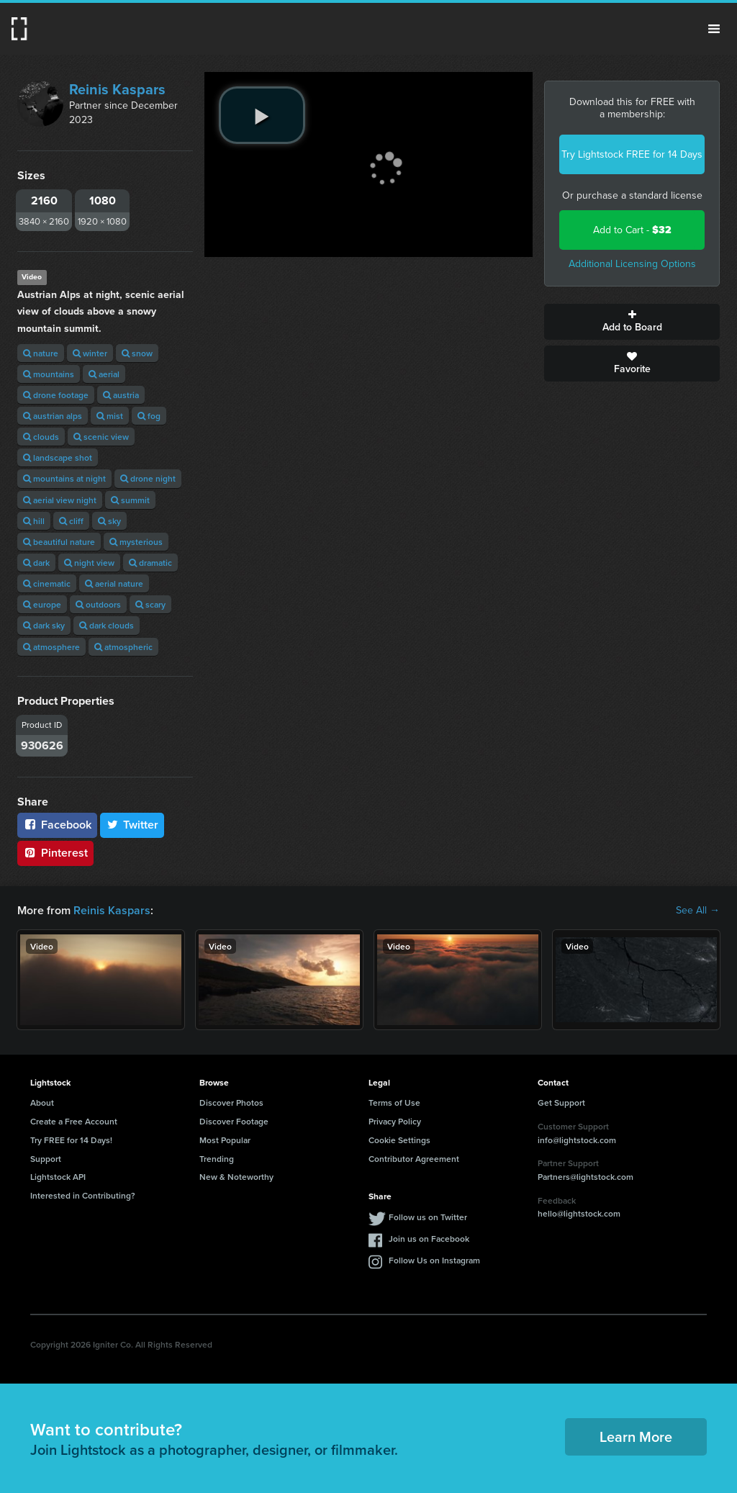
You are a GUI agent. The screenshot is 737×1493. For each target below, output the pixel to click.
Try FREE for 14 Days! (71, 1140)
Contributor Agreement (413, 1159)
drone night (148, 478)
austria (121, 395)
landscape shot (57, 457)
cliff (71, 521)
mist (109, 416)
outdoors (98, 604)
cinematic (47, 583)
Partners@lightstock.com (585, 1177)
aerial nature (114, 583)
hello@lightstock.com (579, 1213)
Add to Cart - (632, 230)
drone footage (56, 395)
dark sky (44, 625)
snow (137, 353)
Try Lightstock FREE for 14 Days (631, 154)
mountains (48, 374)
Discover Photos (231, 1102)
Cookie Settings (399, 1140)
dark (36, 562)
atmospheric (123, 647)
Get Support (561, 1102)
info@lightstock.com (577, 1140)
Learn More (636, 1436)
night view (89, 562)
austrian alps (52, 416)
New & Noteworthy (236, 1177)
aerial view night (59, 500)
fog (148, 416)
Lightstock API (58, 1177)
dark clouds (106, 625)
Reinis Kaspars (117, 89)
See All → (698, 910)
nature (40, 353)
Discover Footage (233, 1121)
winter (90, 353)
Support (45, 1159)
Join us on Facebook (429, 1238)
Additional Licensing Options (632, 263)
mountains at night (64, 478)
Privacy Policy (394, 1121)
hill (34, 521)
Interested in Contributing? (82, 1195)
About (42, 1102)
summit (130, 500)
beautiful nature (59, 542)
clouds (41, 436)
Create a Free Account (73, 1121)
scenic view (101, 436)
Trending (216, 1159)
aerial (104, 374)
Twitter (132, 824)
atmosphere (51, 647)
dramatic (150, 562)
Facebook (57, 824)
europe (42, 604)
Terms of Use (394, 1102)
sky (109, 521)
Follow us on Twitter (428, 1217)
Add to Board (631, 322)
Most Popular (224, 1140)
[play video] (262, 115)
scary (150, 604)
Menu (713, 28)
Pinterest (55, 852)
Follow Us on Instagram (434, 1260)
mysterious (136, 542)
